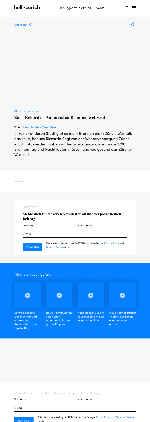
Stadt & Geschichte (26, 111)
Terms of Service (55, 247)
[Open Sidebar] (134, 7)
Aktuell (86, 7)
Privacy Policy (111, 243)
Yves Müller (49, 127)
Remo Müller (31, 127)
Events (99, 7)
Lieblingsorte (68, 7)
